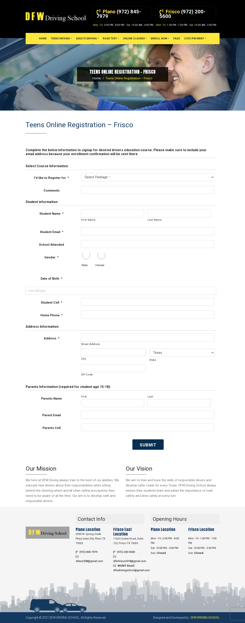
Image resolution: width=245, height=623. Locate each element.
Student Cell (51, 302)
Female (99, 265)
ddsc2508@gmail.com (89, 561)
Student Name (51, 214)
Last (150, 396)
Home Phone (51, 315)
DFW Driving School (205, 617)
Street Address (90, 344)
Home (97, 78)
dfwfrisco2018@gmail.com (129, 561)
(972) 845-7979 (88, 551)
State (152, 360)
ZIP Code (87, 374)
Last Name (155, 219)
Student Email (51, 232)
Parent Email (51, 415)
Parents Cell (52, 428)
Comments (52, 190)
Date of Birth (51, 278)
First (84, 396)
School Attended (51, 245)
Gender (51, 257)
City (83, 358)
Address (51, 338)
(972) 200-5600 (126, 551)
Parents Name (51, 398)
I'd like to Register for (51, 178)
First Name (88, 219)
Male (85, 265)
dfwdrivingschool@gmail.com (131, 570)
